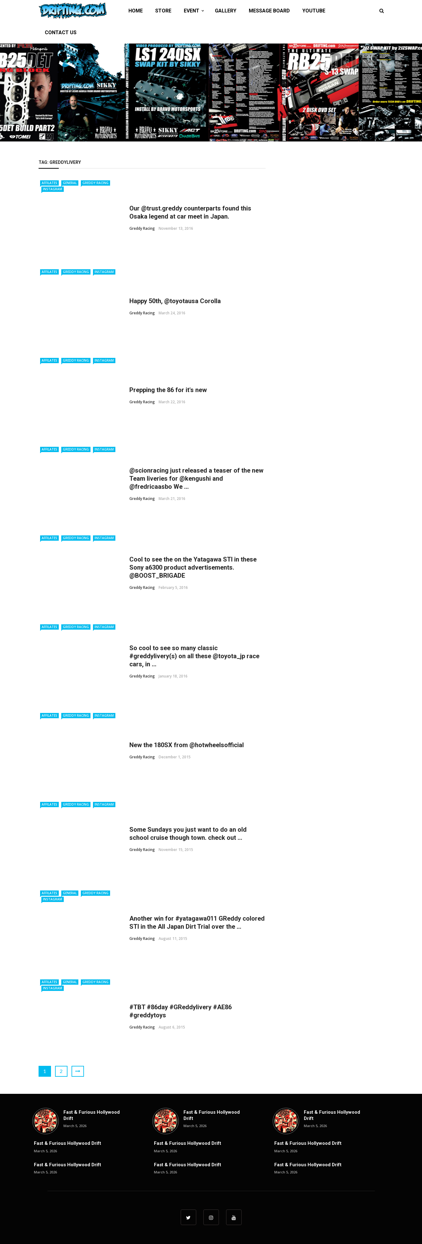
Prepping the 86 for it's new (168, 390)
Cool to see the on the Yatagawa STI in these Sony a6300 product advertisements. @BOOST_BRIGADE (193, 567)
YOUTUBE (313, 11)
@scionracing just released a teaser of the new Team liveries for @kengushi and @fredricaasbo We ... (196, 478)
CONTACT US (61, 32)
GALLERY (225, 11)
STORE (163, 11)
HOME (135, 11)
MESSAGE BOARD (269, 11)
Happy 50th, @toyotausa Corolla (175, 301)
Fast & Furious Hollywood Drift (67, 1143)
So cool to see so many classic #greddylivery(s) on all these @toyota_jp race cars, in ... (194, 656)
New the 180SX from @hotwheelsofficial (186, 745)
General (70, 183)
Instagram (52, 189)
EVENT (191, 11)
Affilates (49, 183)
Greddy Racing (95, 183)
